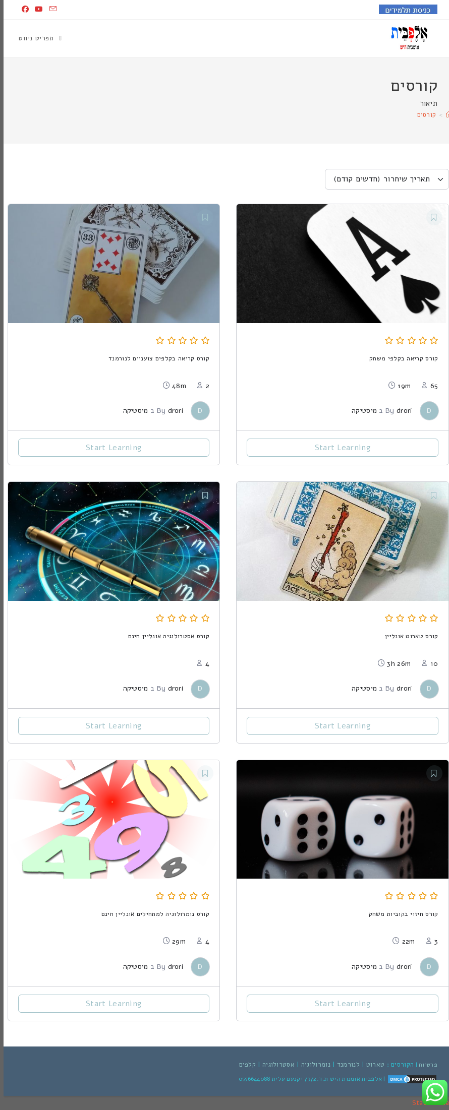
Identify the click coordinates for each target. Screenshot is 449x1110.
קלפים (244, 1064)
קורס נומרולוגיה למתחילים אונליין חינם (152, 913)
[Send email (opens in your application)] (48, 10)
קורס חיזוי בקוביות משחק (400, 913)
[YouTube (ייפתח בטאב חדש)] (35, 10)
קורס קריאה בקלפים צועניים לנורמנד (155, 358)
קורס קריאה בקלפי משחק (400, 358)
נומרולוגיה (312, 1064)
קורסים (423, 114)
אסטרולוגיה (275, 1064)
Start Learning (339, 447)
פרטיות (424, 1065)
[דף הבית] (445, 114)
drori (401, 410)
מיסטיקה (360, 410)
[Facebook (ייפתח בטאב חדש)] (21, 10)
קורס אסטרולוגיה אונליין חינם (165, 636)
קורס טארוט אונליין (407, 636)
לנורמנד (344, 1064)
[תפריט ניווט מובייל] (37, 38)
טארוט (372, 1064)
